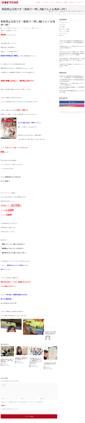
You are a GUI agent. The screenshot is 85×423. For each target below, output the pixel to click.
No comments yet (37, 28)
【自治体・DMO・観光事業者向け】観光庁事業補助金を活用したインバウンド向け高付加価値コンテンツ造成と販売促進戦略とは (71, 41)
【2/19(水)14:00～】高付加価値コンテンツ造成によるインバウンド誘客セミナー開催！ (71, 65)
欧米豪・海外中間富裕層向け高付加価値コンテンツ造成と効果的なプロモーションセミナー (71, 87)
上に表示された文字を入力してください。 (10, 409)
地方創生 (25, 28)
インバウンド (56, 11)
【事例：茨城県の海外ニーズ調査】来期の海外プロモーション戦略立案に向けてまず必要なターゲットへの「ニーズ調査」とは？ (71, 59)
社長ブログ (29, 28)
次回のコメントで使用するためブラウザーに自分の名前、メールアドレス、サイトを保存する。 (23, 402)
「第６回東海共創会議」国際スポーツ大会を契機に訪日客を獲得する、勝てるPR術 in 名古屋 (71, 80)
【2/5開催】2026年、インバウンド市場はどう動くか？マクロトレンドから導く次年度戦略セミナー (71, 47)
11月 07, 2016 (4, 28)
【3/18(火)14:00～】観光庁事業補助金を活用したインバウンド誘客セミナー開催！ (71, 91)
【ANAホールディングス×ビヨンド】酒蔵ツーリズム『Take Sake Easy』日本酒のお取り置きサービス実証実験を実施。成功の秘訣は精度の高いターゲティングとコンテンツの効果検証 (71, 53)
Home (51, 11)
